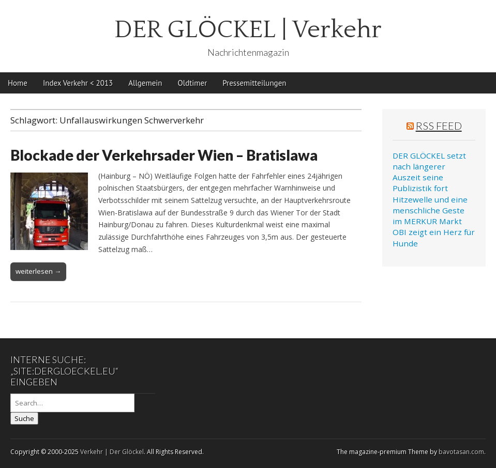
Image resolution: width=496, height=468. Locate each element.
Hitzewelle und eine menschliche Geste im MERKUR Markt (430, 210)
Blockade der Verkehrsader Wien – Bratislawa (164, 155)
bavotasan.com (461, 451)
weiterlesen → (38, 271)
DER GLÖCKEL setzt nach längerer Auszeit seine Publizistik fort (429, 172)
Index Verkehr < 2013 (78, 83)
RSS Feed (439, 125)
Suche (24, 418)
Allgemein (145, 83)
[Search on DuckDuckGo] (72, 403)
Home (17, 83)
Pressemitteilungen (254, 83)
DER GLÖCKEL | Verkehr (248, 29)
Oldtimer (192, 83)
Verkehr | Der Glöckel (112, 451)
